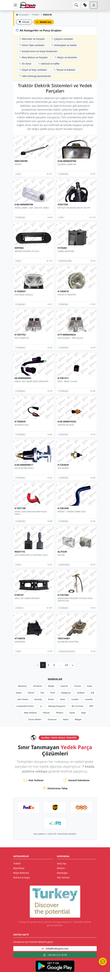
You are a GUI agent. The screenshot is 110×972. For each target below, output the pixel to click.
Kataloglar (62, 872)
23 (66, 665)
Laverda (89, 699)
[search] (76, 5)
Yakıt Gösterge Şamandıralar (35, 76)
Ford (52, 692)
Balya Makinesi (21, 872)
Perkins (59, 712)
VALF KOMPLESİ (22, 338)
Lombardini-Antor (25, 706)
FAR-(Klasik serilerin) (24, 294)
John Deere (22, 699)
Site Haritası (63, 877)
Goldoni (81, 692)
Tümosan (52, 719)
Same (72, 712)
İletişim (61, 868)
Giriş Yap (61, 863)
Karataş (38, 699)
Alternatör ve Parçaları (32, 38)
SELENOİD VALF (22, 424)
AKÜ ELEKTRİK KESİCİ (24, 468)
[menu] (15, 5)
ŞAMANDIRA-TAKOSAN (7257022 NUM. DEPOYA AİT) (75, 599)
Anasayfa (22, 14)
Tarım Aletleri (34, 719)
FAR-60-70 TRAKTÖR (67, 294)
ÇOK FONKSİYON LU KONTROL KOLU (31, 555)
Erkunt (31, 692)
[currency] (85, 5)
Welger (78, 719)
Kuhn (62, 699)
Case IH (64, 685)
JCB (92, 692)
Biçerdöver (19, 868)
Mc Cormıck (77, 706)
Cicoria (77, 685)
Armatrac (37, 685)
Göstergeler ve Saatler (64, 45)
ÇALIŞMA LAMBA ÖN (67, 164)
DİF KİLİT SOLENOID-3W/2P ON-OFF (74, 207)
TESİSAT (18, 164)
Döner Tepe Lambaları (32, 45)
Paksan (46, 712)
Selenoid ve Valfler (49, 63)
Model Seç (43, 21)
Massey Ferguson (57, 706)
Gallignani (66, 692)
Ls (41, 706)
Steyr (83, 712)
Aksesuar (22, 685)
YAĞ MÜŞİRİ (63, 468)
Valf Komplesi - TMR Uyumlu (70, 338)
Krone (51, 699)
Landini (75, 699)
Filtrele (24, 21)
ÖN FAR (61, 555)
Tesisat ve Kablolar (64, 69)
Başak (51, 685)
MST (91, 706)
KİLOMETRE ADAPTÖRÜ (68, 641)
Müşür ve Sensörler (66, 57)
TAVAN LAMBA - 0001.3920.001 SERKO (32, 207)
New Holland (30, 712)
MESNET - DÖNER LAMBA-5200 (72, 511)
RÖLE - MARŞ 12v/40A (67, 381)
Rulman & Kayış (21, 877)
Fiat (42, 692)
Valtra (65, 719)
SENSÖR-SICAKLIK (66, 424)
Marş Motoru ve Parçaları (33, 57)
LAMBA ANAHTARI (66, 251)
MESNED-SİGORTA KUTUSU (27, 251)
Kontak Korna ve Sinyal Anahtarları (38, 51)
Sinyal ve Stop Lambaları (33, 69)
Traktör (36, 14)
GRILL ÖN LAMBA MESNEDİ (27, 598)
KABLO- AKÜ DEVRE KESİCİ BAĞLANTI (32, 381)
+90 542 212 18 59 (55, 954)
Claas (89, 685)
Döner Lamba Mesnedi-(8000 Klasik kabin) (31, 513)
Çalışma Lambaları (62, 38)
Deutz (19, 692)
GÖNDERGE (20, 641)
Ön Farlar (25, 63)
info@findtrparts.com (55, 948)
